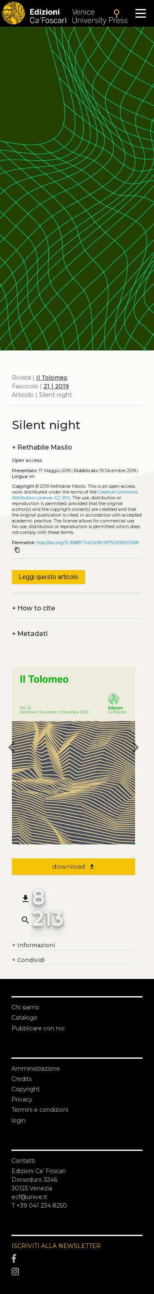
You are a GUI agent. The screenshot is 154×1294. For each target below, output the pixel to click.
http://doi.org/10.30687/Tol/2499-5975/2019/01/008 (87, 542)
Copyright (25, 1089)
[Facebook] (77, 1258)
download (73, 866)
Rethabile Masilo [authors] (42, 447)
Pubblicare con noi (37, 1028)
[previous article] (11, 748)
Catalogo (24, 1017)
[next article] (135, 748)
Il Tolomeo (51, 377)
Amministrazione (35, 1068)
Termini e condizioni (39, 1109)
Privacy (21, 1099)
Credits (21, 1079)
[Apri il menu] (140, 13)
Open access (27, 460)
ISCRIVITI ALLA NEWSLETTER (56, 1246)
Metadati (30, 633)
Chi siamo (25, 1007)
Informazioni (33, 945)
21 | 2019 (56, 386)
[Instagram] (77, 1271)
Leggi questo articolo (48, 577)
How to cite (33, 608)
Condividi (28, 960)
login (18, 1120)
